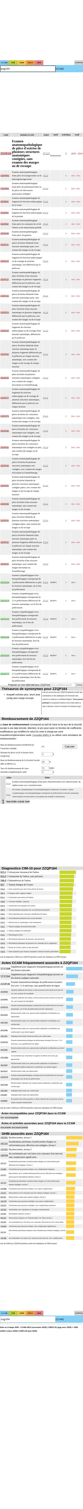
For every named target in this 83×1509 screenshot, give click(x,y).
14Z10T (3, 1222)
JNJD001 (3, 1101)
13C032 (4, 1149)
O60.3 (2, 918)
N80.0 (3, 880)
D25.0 (2, 906)
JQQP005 (4, 999)
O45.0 (2, 943)
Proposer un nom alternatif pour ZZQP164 (29, 685)
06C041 (3, 1218)
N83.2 (2, 947)
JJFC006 (3, 1091)
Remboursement (55, 155)
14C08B (3, 1189)
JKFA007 (4, 1065)
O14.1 (2, 935)
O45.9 (2, 939)
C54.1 (2, 931)
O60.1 (2, 910)
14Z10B (3, 1238)
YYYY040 (5, 968)
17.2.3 (46, 153)
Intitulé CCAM (27, 134)
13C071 (3, 1175)
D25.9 (3, 876)
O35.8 (2, 951)
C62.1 (2, 926)
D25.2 (2, 897)
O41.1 (2, 922)
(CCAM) (60, 68)
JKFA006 (4, 1030)
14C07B (3, 1201)
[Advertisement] (30, 30)
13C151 (4, 1143)
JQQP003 (4, 992)
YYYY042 (5, 976)
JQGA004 (4, 1057)
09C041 (3, 1197)
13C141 (3, 1183)
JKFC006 (4, 1085)
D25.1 (3, 872)
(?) (14, 764)
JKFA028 (4, 1015)
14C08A (3, 1226)
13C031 (4, 1137)
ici (79, 706)
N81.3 (2, 893)
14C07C (3, 1205)
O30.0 (2, 901)
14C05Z (3, 1209)
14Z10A (4, 1155)
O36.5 (2, 914)
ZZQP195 (4, 1042)
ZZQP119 (4, 1007)
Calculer (70, 746)
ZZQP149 (4, 1077)
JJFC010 (3, 1036)
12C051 (3, 1193)
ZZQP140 (5, 984)
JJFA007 (3, 1095)
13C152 (3, 1163)
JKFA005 (4, 1050)
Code (6, 134)
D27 (2, 885)
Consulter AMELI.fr (41, 735)
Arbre (46, 134)
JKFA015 (4, 1071)
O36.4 (2, 889)
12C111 (3, 1232)
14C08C (3, 1169)
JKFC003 (4, 1022)
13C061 (3, 1214)
